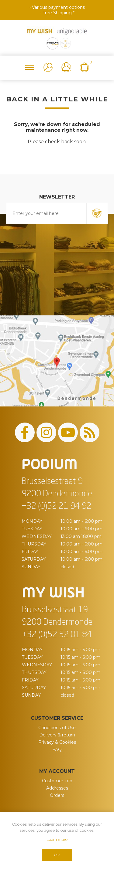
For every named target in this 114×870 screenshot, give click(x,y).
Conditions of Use (57, 727)
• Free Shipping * (57, 12)
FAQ (57, 749)
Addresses (57, 788)
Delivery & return (57, 735)
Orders (57, 795)
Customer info (57, 780)
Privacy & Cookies (57, 742)
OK (57, 855)
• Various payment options (57, 7)
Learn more (57, 839)
